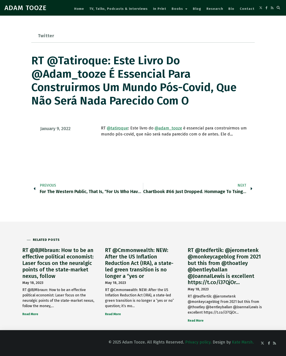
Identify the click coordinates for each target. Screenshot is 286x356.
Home (79, 9)
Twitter (46, 35)
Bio (231, 9)
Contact (247, 9)
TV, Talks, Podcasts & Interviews (118, 9)
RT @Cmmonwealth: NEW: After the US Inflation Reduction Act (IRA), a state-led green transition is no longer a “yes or (139, 263)
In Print (159, 9)
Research (214, 9)
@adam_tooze (168, 128)
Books (179, 9)
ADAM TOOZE (25, 8)
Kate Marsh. (243, 342)
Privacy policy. (198, 342)
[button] (278, 8)
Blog (197, 9)
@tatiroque (117, 128)
